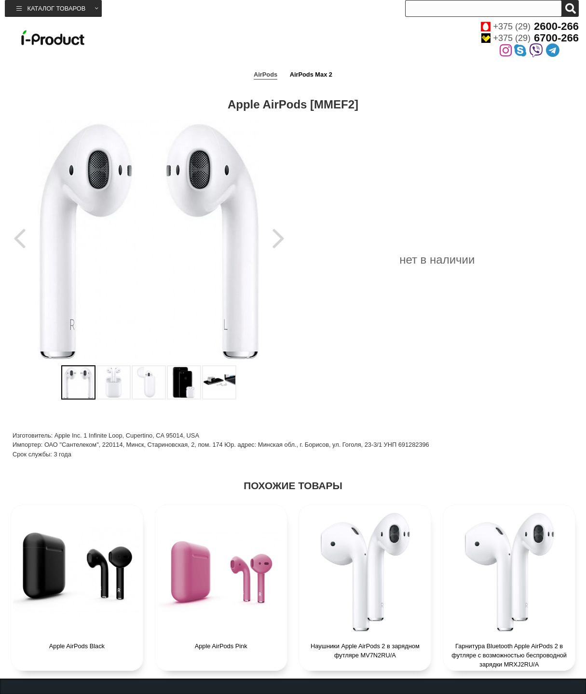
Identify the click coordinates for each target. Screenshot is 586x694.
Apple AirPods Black (77, 646)
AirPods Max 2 (311, 74)
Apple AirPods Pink (221, 646)
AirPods (265, 74)
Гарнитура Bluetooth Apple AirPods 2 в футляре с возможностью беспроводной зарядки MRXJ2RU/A (509, 655)
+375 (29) (530, 26)
